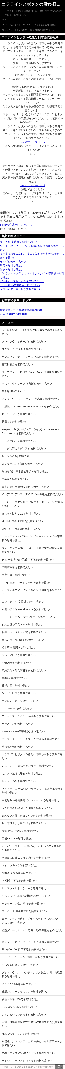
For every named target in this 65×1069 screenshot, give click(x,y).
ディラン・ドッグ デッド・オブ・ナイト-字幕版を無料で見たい (32, 275)
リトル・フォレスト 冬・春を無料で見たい (27, 1060)
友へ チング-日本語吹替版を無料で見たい (26, 895)
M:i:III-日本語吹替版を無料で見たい (22, 521)
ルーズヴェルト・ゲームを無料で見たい (25, 888)
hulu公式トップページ (32, 142)
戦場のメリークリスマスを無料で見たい (25, 991)
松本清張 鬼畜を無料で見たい (19, 872)
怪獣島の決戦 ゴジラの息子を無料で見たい (27, 857)
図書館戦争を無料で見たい (17, 567)
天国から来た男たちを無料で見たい (21, 289)
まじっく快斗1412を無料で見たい (21, 513)
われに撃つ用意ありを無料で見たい (22, 624)
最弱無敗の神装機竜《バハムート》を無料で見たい (32, 800)
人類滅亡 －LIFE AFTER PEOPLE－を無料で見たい (32, 406)
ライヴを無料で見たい (13, 261)
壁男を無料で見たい (11, 265)
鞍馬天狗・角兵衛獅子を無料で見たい (24, 670)
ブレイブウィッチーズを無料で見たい (24, 341)
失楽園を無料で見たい (15, 478)
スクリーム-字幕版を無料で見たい (22, 349)
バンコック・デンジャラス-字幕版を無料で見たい (31, 356)
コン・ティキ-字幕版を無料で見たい (23, 601)
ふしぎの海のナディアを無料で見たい (24, 448)
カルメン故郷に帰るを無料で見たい (22, 773)
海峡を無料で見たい (11, 269)
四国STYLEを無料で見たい (17, 838)
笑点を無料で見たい (13, 391)
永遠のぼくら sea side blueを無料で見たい (27, 609)
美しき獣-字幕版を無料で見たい (18, 241)
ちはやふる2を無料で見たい (18, 456)
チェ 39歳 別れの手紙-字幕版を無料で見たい (28, 559)
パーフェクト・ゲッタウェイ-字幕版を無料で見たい (32, 738)
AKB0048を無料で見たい (16, 662)
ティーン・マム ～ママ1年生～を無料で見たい (29, 616)
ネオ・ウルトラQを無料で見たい (21, 865)
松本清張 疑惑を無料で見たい (19, 647)
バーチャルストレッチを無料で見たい (22, 281)
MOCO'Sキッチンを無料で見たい (21, 1033)
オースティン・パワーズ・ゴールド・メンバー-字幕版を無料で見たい (32, 538)
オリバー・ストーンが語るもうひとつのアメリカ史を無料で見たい (32, 848)
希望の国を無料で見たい (16, 685)
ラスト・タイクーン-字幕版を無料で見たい (27, 383)
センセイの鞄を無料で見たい (19, 781)
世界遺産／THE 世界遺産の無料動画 (21, 310)
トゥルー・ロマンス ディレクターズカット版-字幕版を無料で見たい (32, 503)
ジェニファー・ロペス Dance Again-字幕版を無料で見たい (32, 374)
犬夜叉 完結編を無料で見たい (19, 984)
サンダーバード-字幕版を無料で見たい (24, 949)
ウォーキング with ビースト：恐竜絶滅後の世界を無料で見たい (32, 549)
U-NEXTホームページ (32, 185)
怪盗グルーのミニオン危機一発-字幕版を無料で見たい (32, 932)
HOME (5, 19)
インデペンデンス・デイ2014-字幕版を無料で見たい (32, 494)
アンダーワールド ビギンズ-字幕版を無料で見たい (31, 398)
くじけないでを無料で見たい (19, 440)
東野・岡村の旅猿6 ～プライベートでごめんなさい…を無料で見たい (30, 920)
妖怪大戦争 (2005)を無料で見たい (21, 999)
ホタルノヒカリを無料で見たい (20, 700)
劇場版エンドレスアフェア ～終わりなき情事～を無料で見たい (32, 1043)
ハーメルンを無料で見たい (17, 723)
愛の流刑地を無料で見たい (17, 746)
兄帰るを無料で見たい (15, 421)
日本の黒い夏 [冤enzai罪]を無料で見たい (25, 486)
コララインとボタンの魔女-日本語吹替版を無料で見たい (28, 30)
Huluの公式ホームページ (16, 224)
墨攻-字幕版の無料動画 (13, 313)
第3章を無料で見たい (14, 677)
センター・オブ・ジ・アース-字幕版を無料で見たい (32, 941)
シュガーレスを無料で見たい (19, 693)
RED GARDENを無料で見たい (19, 1006)
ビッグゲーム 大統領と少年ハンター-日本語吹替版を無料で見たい (32, 790)
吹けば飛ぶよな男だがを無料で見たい (24, 823)
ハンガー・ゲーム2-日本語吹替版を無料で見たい (30, 957)
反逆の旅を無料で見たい (16, 574)
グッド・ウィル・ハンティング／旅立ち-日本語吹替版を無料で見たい (32, 974)
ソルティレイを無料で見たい (19, 655)
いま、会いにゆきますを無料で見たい (24, 1014)
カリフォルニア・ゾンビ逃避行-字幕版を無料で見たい (32, 592)
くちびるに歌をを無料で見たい (20, 964)
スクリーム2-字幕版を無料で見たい (22, 463)
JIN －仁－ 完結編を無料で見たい (21, 528)
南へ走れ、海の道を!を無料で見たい (23, 639)
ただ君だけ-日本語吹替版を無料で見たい (25, 471)
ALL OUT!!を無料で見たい (17, 708)
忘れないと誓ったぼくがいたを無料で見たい (28, 815)
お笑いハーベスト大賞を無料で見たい (24, 632)
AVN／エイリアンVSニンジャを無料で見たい (28, 1052)
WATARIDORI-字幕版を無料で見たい (23, 731)
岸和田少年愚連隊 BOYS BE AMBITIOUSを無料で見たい (32, 1024)
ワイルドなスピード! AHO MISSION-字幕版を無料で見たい (29, 25)
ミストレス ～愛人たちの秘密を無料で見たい (28, 765)
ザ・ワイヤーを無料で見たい (19, 414)
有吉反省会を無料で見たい (17, 364)
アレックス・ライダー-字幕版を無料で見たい (28, 716)
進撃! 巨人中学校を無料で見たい (21, 830)
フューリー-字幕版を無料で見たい (20, 285)
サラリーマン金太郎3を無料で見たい (23, 903)
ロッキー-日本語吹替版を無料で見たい (24, 911)
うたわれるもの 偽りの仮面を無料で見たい (27, 807)
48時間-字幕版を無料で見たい (19, 880)
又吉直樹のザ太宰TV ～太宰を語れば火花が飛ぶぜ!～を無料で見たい (32, 255)
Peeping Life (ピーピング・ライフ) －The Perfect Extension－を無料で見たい (30, 431)
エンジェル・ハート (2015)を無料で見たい (27, 582)
